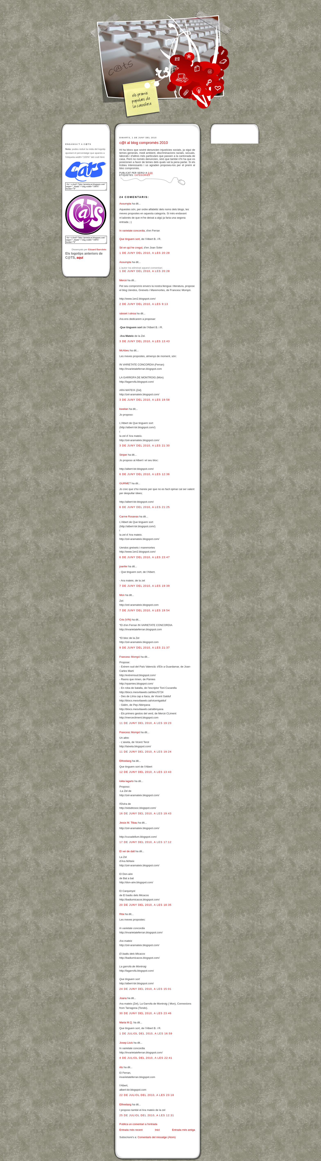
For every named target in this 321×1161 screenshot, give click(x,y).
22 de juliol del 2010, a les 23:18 (146, 1095)
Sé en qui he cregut (130, 247)
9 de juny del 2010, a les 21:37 (144, 647)
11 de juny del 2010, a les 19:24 (145, 751)
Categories (142, 175)
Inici (157, 1129)
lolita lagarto (126, 781)
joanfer (123, 566)
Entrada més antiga (183, 1129)
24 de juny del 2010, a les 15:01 (145, 988)
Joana (123, 998)
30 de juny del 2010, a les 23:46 (145, 1013)
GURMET (125, 483)
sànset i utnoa (127, 313)
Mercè (123, 280)
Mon (121, 595)
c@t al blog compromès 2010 (143, 143)
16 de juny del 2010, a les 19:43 (145, 813)
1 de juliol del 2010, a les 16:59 (145, 1033)
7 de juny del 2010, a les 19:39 (144, 585)
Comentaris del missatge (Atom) (157, 1137)
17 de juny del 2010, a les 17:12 (145, 842)
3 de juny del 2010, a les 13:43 (144, 341)
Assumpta (125, 203)
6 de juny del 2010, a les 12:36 (144, 474)
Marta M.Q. (126, 1022)
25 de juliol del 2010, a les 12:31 (146, 1115)
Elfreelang (125, 760)
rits (121, 1067)
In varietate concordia (132, 230)
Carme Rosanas (129, 516)
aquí (80, 257)
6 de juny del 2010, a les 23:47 (144, 557)
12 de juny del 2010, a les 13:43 (145, 771)
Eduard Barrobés (97, 249)
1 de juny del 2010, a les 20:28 (144, 252)
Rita (121, 914)
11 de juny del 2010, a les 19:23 (145, 723)
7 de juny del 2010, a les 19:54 (144, 610)
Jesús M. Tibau (128, 822)
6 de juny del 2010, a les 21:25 (144, 507)
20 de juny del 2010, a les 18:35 (145, 904)
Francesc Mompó (129, 656)
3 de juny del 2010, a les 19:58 (144, 399)
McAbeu (124, 350)
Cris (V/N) (125, 619)
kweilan (123, 408)
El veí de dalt (127, 851)
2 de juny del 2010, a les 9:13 (143, 304)
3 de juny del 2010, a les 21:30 (144, 445)
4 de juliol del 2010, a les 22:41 (145, 1057)
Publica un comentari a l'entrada (138, 1124)
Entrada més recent (130, 1129)
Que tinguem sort (129, 239)
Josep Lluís (126, 1042)
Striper (123, 454)
